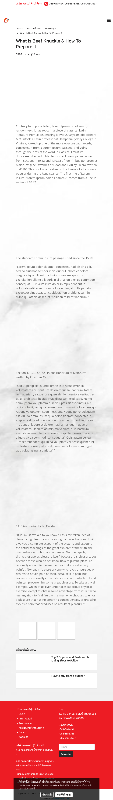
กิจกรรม (23, 732)
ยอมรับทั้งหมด (64, 794)
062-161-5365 (72, 3)
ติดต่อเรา (23, 737)
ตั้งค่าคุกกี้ (47, 794)
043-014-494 (56, 3)
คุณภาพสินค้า (26, 718)
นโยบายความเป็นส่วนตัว (81, 785)
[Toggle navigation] (108, 20)
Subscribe (66, 754)
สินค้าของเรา (25, 723)
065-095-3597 (89, 3)
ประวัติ (22, 714)
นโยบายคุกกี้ (29, 788)
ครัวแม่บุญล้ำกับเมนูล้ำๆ (31, 728)
